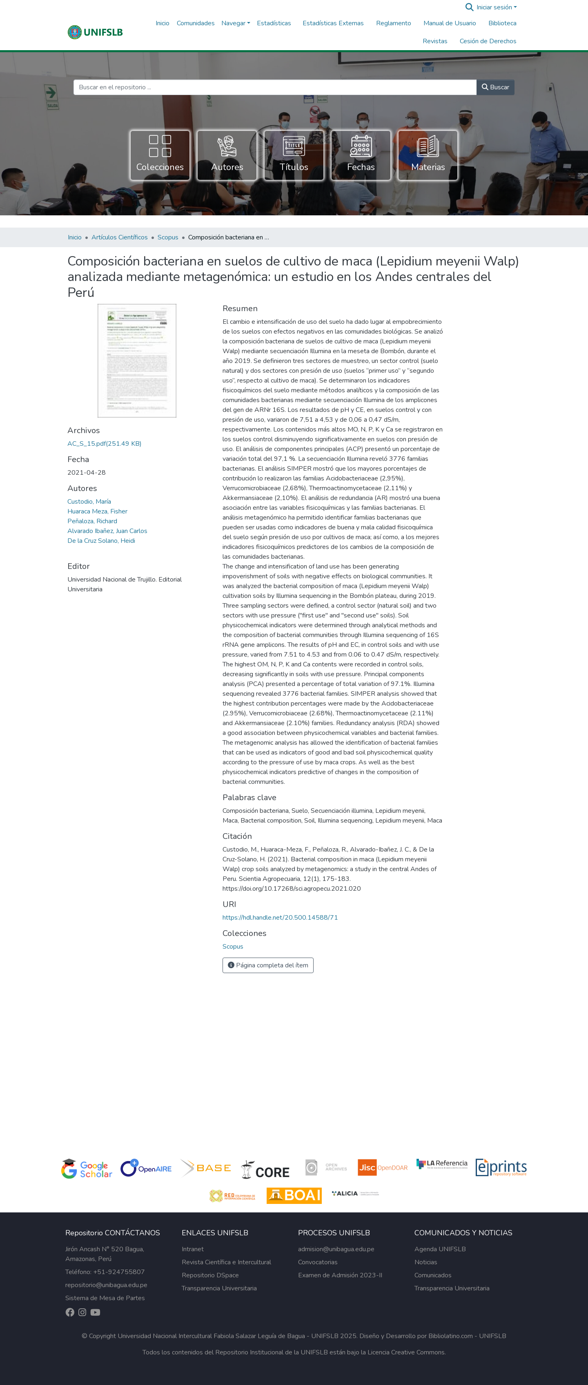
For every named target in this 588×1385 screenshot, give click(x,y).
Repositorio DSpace (210, 1275)
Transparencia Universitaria (219, 1288)
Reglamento (393, 23)
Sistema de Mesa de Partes (105, 1298)
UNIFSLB (492, 1336)
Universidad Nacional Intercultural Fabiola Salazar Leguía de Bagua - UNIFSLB (228, 1336)
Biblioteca (502, 23)
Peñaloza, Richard (92, 521)
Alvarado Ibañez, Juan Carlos (107, 531)
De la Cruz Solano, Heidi (101, 540)
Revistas (435, 41)
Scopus (168, 237)
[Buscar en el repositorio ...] (275, 87)
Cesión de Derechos (488, 41)
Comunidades (196, 23)
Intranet (193, 1249)
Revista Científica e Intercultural (226, 1262)
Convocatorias (318, 1262)
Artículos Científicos (119, 237)
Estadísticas (274, 23)
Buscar (495, 87)
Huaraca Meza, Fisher (97, 511)
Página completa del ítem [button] (268, 965)
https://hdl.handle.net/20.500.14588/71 (280, 917)
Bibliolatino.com (450, 1336)
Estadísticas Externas (333, 23)
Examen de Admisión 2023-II (340, 1275)
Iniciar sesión (494, 7)
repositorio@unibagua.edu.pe (106, 1285)
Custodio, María (89, 501)
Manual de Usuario (449, 23)
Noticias (425, 1262)
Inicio (162, 23)
